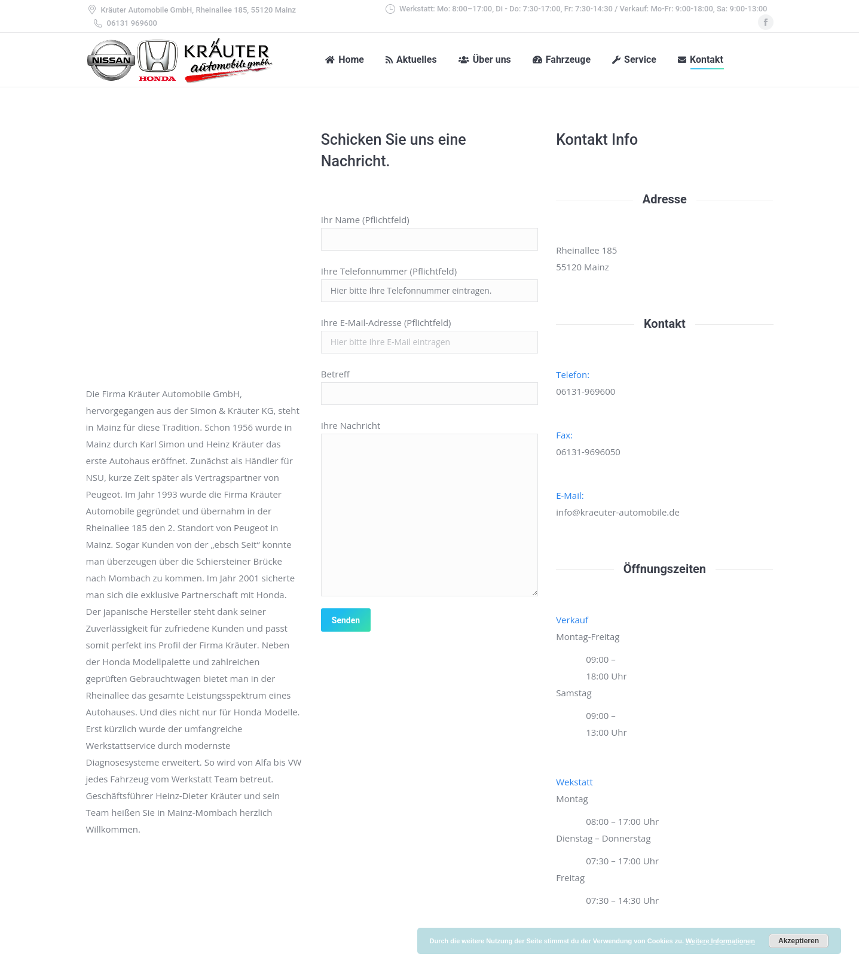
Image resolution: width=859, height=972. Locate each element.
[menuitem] (344, 60)
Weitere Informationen (720, 940)
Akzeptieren (798, 941)
